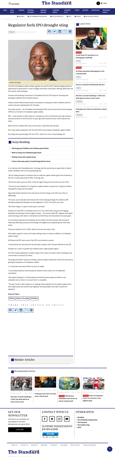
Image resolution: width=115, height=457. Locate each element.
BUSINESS (21, 10)
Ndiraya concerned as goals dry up (24, 157)
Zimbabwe (34, 298)
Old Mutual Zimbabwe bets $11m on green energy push (68, 398)
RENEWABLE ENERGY (106, 11)
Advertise (34, 445)
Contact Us (24, 445)
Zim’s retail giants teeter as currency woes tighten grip (93, 398)
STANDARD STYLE (67, 11)
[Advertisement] (40, 336)
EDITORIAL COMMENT (31, 11)
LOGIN (104, 3)
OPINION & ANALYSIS (43, 11)
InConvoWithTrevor (91, 16)
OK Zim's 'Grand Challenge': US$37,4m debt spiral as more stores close (21, 399)
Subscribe (44, 445)
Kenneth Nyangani (83, 90)
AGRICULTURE (95, 10)
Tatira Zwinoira (82, 104)
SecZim (11, 298)
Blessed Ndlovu (65, 392)
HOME (5, 10)
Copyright (53, 445)
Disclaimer (63, 445)
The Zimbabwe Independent (37, 16)
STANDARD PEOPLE (56, 11)
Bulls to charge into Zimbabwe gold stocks (26, 153)
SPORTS (77, 10)
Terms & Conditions (89, 445)
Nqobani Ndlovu (82, 63)
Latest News (84, 24)
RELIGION (85, 10)
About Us (14, 445)
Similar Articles (24, 359)
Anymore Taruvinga (22, 298)
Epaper (77, 16)
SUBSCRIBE (20, 430)
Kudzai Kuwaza (22, 32)
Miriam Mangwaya (83, 79)
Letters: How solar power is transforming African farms (31, 161)
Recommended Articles (24, 371)
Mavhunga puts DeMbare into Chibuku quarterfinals (30, 148)
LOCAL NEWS (12, 11)
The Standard (82, 422)
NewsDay (20, 16)
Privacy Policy (75, 445)
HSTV (69, 16)
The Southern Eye (57, 16)
